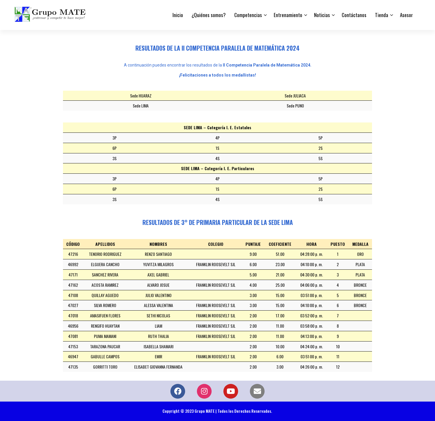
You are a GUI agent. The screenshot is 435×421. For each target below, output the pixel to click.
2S (320, 148)
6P (114, 148)
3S (114, 158)
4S (217, 158)
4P (217, 138)
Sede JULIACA (295, 95)
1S (217, 148)
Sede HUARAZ (141, 95)
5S (320, 158)
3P (114, 138)
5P (320, 138)
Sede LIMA (141, 105)
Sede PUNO (295, 105)
